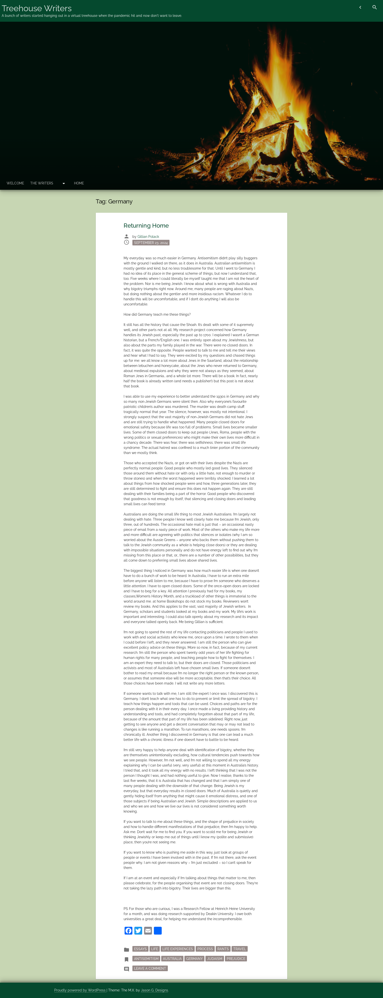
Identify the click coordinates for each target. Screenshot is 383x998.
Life (154, 949)
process (205, 949)
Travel (239, 949)
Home (80, 183)
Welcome (15, 183)
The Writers (42, 183)
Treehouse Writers (37, 8)
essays (140, 949)
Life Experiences (177, 949)
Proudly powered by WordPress (80, 990)
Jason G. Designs (154, 990)
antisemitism (146, 958)
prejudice (236, 958)
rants (223, 949)
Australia (172, 958)
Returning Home (146, 225)
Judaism (214, 958)
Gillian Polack (148, 237)
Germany (194, 958)
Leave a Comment (151, 968)
